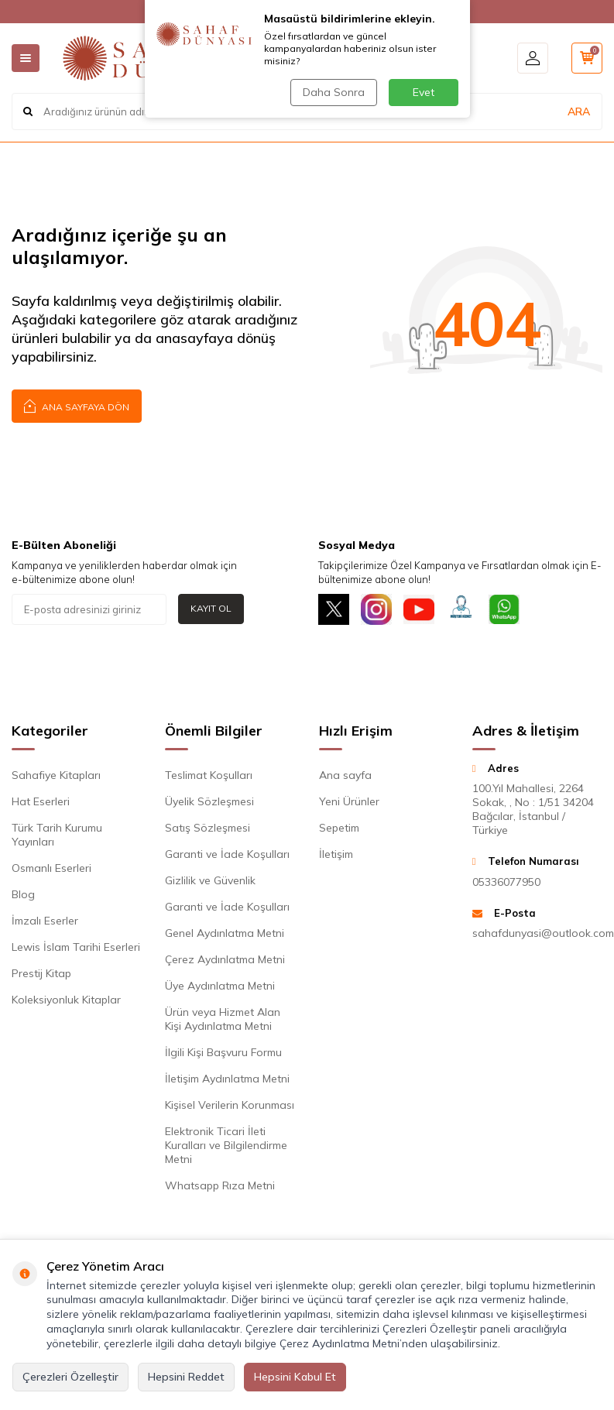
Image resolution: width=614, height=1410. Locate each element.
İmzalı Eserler (45, 921)
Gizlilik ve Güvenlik (210, 880)
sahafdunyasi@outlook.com (537, 933)
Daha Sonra (334, 92)
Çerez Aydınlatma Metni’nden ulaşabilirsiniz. (390, 1343)
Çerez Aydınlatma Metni (225, 959)
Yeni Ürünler (349, 801)
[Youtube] (418, 609)
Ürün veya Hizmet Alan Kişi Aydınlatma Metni (222, 1019)
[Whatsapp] (504, 609)
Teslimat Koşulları (208, 775)
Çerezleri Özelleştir (70, 1377)
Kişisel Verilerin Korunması (229, 1105)
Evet (423, 92)
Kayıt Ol (211, 608)
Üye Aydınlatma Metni (220, 986)
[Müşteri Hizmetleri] (461, 609)
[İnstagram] (376, 609)
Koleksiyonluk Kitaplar (66, 1000)
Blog (23, 894)
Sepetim (339, 828)
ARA (579, 111)
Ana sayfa (345, 775)
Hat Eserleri (41, 801)
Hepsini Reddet (186, 1377)
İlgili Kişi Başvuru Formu (223, 1052)
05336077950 (506, 882)
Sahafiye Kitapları (56, 775)
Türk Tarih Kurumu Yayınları (57, 835)
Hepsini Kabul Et (295, 1377)
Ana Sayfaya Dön (76, 405)
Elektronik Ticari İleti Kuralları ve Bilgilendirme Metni (226, 1145)
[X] (333, 609)
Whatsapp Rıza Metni (220, 1185)
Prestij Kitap (41, 973)
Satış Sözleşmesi (207, 828)
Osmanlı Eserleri (51, 868)
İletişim (336, 854)
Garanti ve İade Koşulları (227, 854)
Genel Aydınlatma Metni (224, 933)
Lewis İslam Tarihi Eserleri (76, 947)
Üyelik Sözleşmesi (209, 801)
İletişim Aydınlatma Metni (227, 1079)
